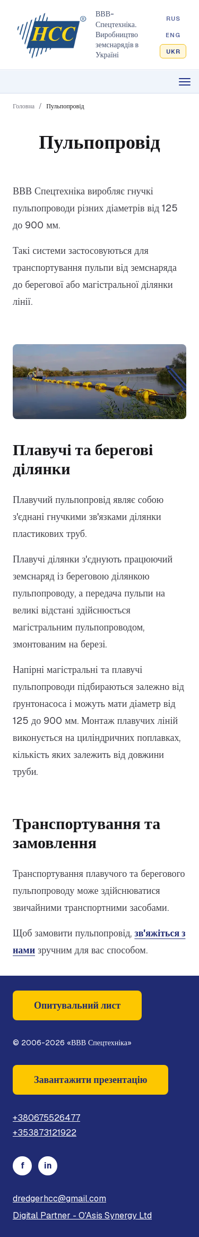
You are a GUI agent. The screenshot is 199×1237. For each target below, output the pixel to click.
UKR (173, 51)
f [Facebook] (22, 1165)
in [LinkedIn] (48, 1165)
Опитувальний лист (77, 1005)
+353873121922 (44, 1132)
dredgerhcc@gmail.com (59, 1198)
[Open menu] (99, 82)
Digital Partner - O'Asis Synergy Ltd (82, 1215)
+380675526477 (46, 1117)
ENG (173, 35)
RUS (173, 18)
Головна (23, 106)
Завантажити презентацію (90, 1079)
